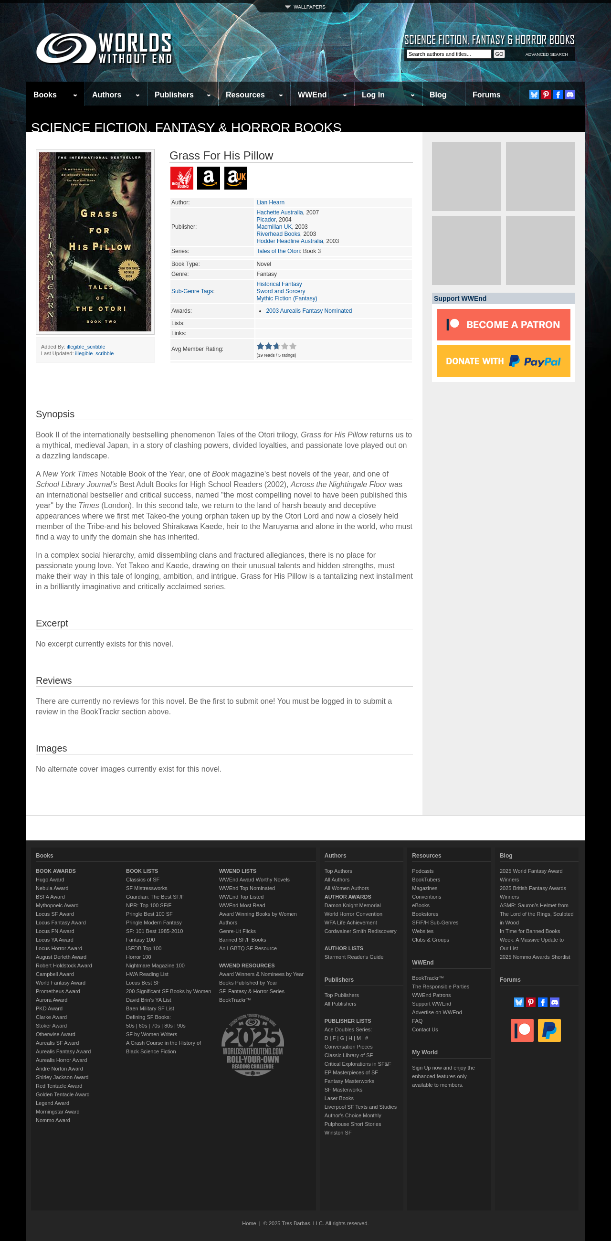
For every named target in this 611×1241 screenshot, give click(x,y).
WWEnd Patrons (431, 995)
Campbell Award (55, 974)
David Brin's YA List (148, 1000)
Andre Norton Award (59, 1068)
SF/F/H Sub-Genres (435, 922)
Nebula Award (52, 888)
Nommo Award (53, 1120)
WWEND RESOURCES (247, 965)
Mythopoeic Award (57, 905)
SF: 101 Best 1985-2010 (154, 931)
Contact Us (425, 1029)
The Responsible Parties (440, 986)
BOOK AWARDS (56, 871)
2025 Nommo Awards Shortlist (535, 957)
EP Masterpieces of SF (351, 1072)
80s (168, 1026)
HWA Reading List (147, 974)
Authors (106, 95)
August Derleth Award (61, 957)
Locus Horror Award (59, 948)
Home (249, 1223)
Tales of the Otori (278, 251)
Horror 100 (138, 957)
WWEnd (312, 95)
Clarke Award (51, 1017)
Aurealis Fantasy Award (63, 1051)
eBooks (421, 905)
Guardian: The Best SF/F (155, 897)
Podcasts (422, 871)
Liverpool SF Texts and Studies (361, 1107)
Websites (422, 931)
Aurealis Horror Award (61, 1060)
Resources (245, 95)
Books (45, 95)
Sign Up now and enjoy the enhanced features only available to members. (443, 1076)
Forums (487, 95)
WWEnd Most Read (242, 905)
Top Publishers (342, 995)
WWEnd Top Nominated (247, 888)
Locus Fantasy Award (61, 922)
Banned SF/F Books (242, 940)
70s (155, 1026)
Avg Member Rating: (197, 349)
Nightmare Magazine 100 (155, 965)
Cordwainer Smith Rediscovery (361, 931)
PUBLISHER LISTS (348, 1021)
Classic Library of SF (349, 1055)
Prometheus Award (58, 991)
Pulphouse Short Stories (353, 1124)
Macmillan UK (274, 226)
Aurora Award (51, 1000)
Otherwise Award (55, 1034)
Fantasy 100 (140, 940)
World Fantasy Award (60, 983)
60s (143, 1026)
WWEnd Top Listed (241, 897)
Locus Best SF (143, 983)
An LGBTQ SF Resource (248, 948)
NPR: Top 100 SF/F (148, 905)
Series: (180, 251)
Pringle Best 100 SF (149, 914)
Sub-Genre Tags (192, 291)
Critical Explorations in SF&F (358, 1064)
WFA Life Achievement (351, 922)
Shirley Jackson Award (62, 1077)
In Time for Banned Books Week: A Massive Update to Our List (532, 939)
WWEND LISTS (237, 871)
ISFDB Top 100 (143, 948)
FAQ (417, 1021)
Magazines (424, 888)
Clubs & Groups (430, 940)
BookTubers (426, 879)
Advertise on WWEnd (437, 1012)
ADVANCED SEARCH (547, 54)
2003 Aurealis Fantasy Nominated (309, 311)
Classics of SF (142, 879)
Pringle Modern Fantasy (154, 922)
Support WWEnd (431, 1004)
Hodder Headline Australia (289, 241)
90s (181, 1026)
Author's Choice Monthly (353, 1115)
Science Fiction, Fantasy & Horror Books (186, 127)
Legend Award (52, 1103)
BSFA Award (50, 897)
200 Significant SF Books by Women (168, 991)
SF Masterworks (343, 1090)
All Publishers (341, 1004)
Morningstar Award (58, 1111)
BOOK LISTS (142, 871)
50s (130, 1026)
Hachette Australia (279, 212)
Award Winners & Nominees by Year (261, 974)
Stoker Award (51, 1026)
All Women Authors (347, 888)
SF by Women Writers (151, 1034)
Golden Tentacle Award (63, 1094)
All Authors (337, 879)
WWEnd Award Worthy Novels (254, 879)
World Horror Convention (353, 914)
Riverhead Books (278, 234)
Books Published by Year (248, 983)
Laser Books (339, 1098)
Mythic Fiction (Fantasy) (286, 298)
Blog (438, 95)
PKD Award (49, 1008)
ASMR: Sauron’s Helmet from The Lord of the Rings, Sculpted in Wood (537, 913)
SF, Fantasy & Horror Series (251, 991)
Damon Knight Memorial (353, 905)
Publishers (174, 95)
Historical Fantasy (279, 284)
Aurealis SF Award (57, 1043)
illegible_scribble (86, 347)
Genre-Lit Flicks (237, 931)
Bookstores (425, 914)
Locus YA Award (55, 940)
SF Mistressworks (147, 888)
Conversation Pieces (349, 1047)
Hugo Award (50, 879)
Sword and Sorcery (280, 291)
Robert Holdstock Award (64, 965)
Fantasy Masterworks (350, 1081)
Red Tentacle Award (59, 1086)
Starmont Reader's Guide (354, 957)
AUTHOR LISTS (344, 948)
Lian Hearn (270, 202)
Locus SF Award (55, 914)
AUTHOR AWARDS (348, 897)
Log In (373, 95)
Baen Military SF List (150, 1008)
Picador (265, 219)
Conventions (426, 897)
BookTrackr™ (235, 1000)
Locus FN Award (55, 931)
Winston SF (338, 1132)
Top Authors (338, 871)
